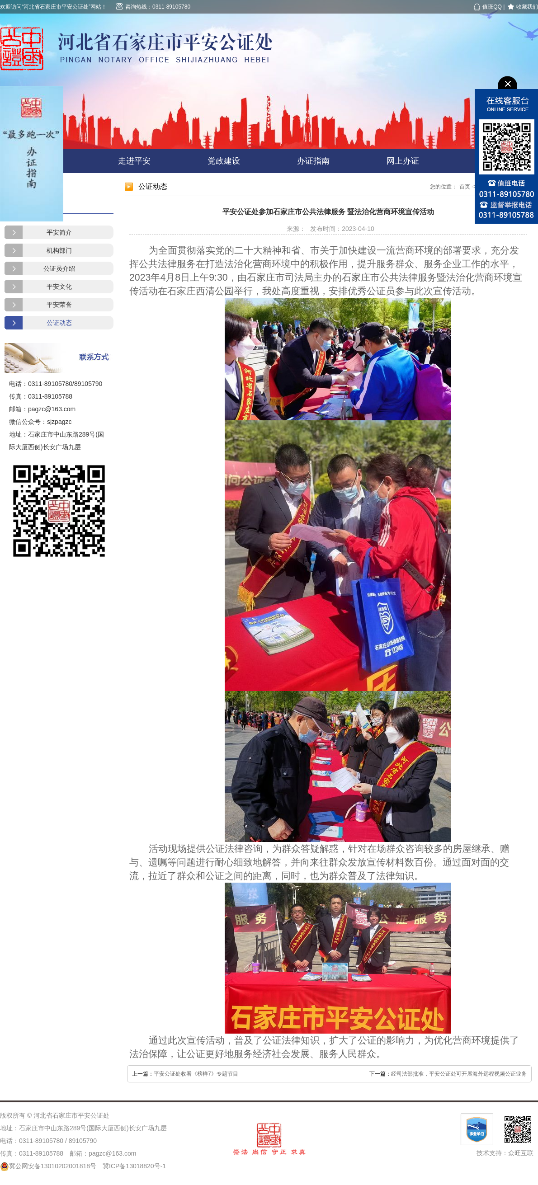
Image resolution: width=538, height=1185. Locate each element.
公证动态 (59, 322)
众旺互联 (520, 1153)
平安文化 (59, 286)
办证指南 (313, 160)
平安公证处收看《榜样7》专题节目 (196, 1074)
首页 (464, 186)
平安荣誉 (59, 304)
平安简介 (59, 232)
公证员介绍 (59, 268)
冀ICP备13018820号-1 (134, 1166)
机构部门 (59, 250)
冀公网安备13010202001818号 (48, 1166)
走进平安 (134, 160)
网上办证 (403, 160)
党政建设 (224, 160)
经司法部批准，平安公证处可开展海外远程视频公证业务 (459, 1074)
